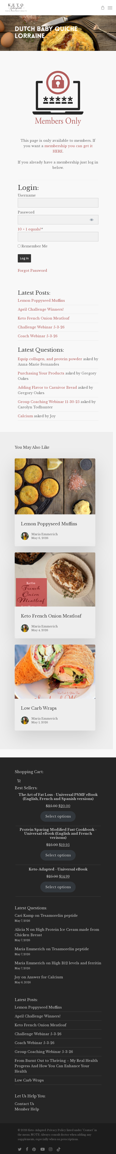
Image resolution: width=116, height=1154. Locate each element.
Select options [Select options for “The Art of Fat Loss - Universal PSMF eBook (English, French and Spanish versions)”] (58, 816)
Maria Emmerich (30, 949)
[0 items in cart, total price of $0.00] (19, 781)
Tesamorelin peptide (59, 915)
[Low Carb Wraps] (55, 688)
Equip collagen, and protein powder (50, 359)
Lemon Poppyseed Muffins (41, 300)
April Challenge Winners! (40, 309)
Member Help (27, 1109)
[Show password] (91, 219)
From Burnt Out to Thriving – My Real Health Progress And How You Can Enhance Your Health (56, 1066)
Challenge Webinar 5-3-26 (41, 327)
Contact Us (24, 1104)
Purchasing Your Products (41, 373)
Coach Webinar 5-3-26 (37, 336)
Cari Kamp (24, 915)
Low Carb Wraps (29, 1080)
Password (26, 212)
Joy (17, 977)
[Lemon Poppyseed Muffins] (55, 502)
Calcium (25, 416)
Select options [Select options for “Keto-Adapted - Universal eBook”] (58, 887)
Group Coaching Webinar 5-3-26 (44, 1052)
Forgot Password (32, 270)
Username (27, 195)
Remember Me (33, 246)
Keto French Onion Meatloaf (43, 318)
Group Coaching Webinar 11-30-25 (49, 402)
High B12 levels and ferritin (76, 963)
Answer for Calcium (45, 977)
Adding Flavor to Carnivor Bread (47, 387)
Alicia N (22, 929)
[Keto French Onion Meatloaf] (55, 595)
